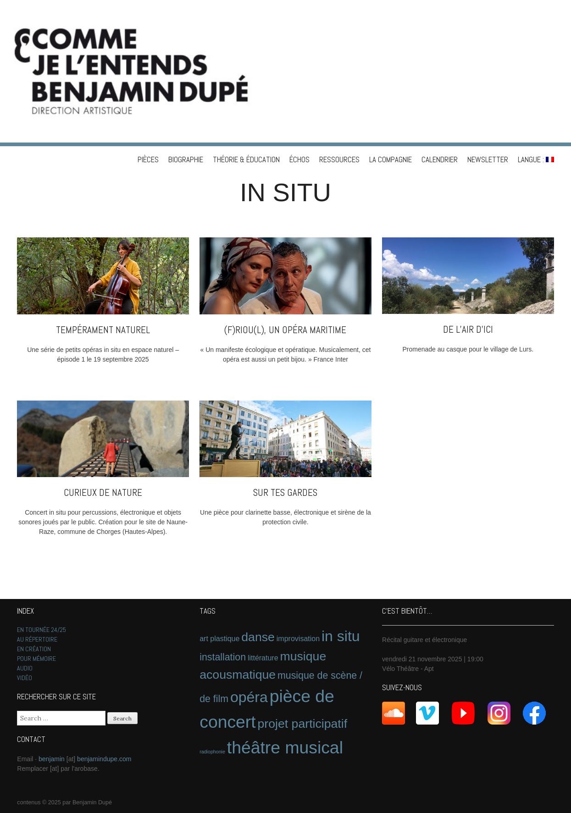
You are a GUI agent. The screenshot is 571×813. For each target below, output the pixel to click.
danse (258, 637)
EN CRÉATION (34, 649)
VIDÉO (24, 678)
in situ (341, 636)
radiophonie (212, 751)
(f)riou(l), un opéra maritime (285, 330)
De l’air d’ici (468, 329)
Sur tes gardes (285, 492)
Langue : (536, 160)
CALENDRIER (439, 160)
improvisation (298, 639)
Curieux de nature (103, 492)
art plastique (219, 639)
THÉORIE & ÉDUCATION (246, 160)
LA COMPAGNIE (390, 160)
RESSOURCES (339, 160)
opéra (249, 697)
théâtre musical (285, 747)
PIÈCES (148, 160)
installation (223, 657)
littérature (263, 658)
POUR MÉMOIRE (36, 658)
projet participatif (303, 724)
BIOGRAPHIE (185, 160)
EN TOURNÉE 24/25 (41, 630)
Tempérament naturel (103, 330)
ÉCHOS (299, 160)
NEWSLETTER (487, 160)
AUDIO (25, 668)
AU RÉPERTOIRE (37, 639)
